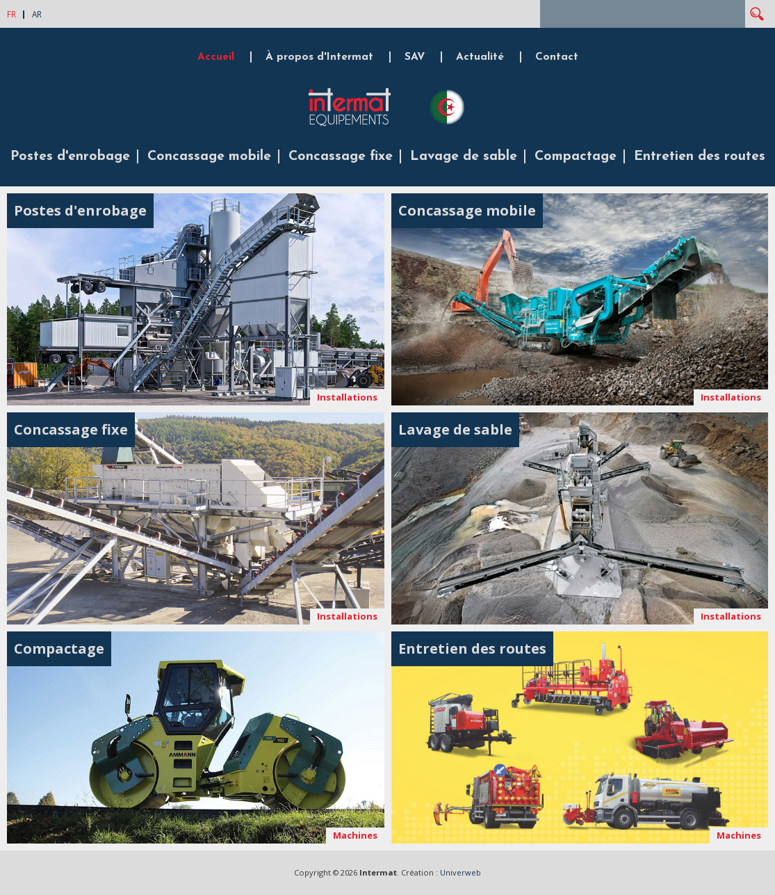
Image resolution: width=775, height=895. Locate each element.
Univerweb (460, 872)
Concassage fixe (340, 156)
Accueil (215, 57)
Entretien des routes (699, 156)
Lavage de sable (463, 156)
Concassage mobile (209, 156)
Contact (556, 57)
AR (37, 13)
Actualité (480, 57)
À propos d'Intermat (319, 57)
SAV (415, 57)
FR (11, 13)
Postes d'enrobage (70, 156)
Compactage (576, 156)
